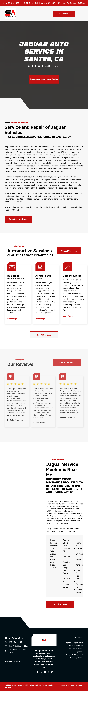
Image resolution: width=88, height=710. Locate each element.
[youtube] (45, 672)
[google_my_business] (52, 672)
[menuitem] (64, 685)
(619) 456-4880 (12, 3)
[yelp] (48, 672)
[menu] (83, 12)
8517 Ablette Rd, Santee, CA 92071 (40, 3)
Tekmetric (8, 687)
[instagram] (41, 672)
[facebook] (37, 672)
